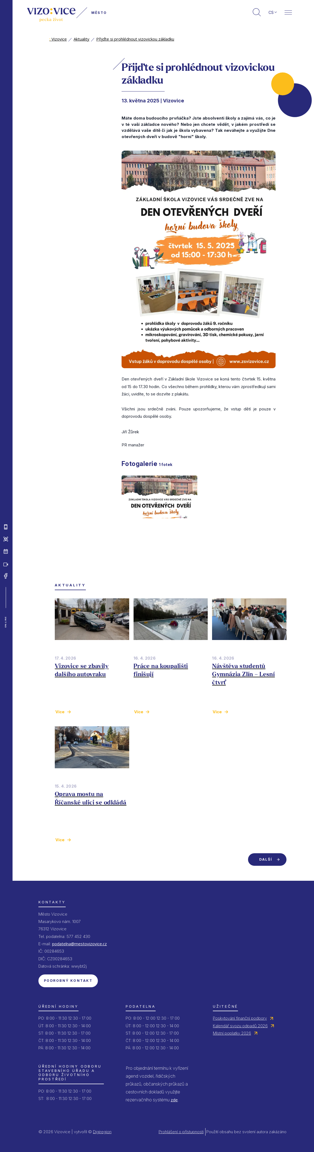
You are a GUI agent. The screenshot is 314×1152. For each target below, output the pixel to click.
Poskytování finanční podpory (240, 1018)
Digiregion (102, 1131)
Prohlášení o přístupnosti (181, 1131)
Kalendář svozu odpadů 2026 (240, 1025)
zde (174, 1099)
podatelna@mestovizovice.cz (79, 943)
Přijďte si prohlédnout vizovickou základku (135, 39)
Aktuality (81, 39)
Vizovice (58, 39)
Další (265, 859)
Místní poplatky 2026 (232, 1033)
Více (60, 711)
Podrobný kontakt (68, 981)
